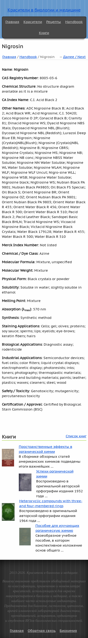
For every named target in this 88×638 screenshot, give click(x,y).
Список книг (76, 436)
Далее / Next (74, 57)
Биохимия (68, 630)
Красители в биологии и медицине (44, 10)
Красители (32, 22)
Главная (12, 22)
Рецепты (53, 22)
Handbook (74, 22)
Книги (44, 33)
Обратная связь (42, 630)
